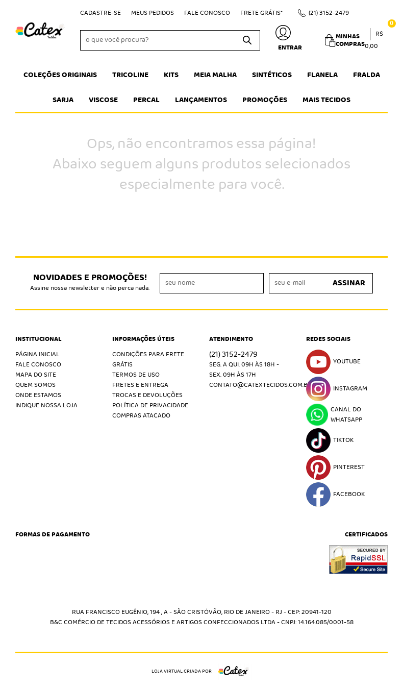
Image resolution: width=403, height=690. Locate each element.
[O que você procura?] (247, 40)
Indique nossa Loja (46, 405)
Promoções (264, 100)
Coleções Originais (60, 75)
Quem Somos (35, 385)
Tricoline (130, 75)
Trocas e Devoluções (147, 395)
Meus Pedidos (152, 13)
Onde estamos (38, 395)
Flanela (322, 75)
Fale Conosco (207, 13)
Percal (146, 100)
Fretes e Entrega (140, 385)
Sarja (63, 100)
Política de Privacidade (150, 405)
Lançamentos (201, 100)
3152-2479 (329, 13)
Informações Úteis (143, 339)
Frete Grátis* (261, 13)
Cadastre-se (100, 13)
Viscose (103, 100)
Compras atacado (141, 416)
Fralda (366, 75)
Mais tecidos (326, 100)
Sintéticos (272, 75)
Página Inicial (37, 354)
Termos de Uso (136, 375)
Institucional (38, 339)
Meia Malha (215, 75)
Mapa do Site (35, 375)
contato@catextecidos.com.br (260, 385)
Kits (171, 75)
